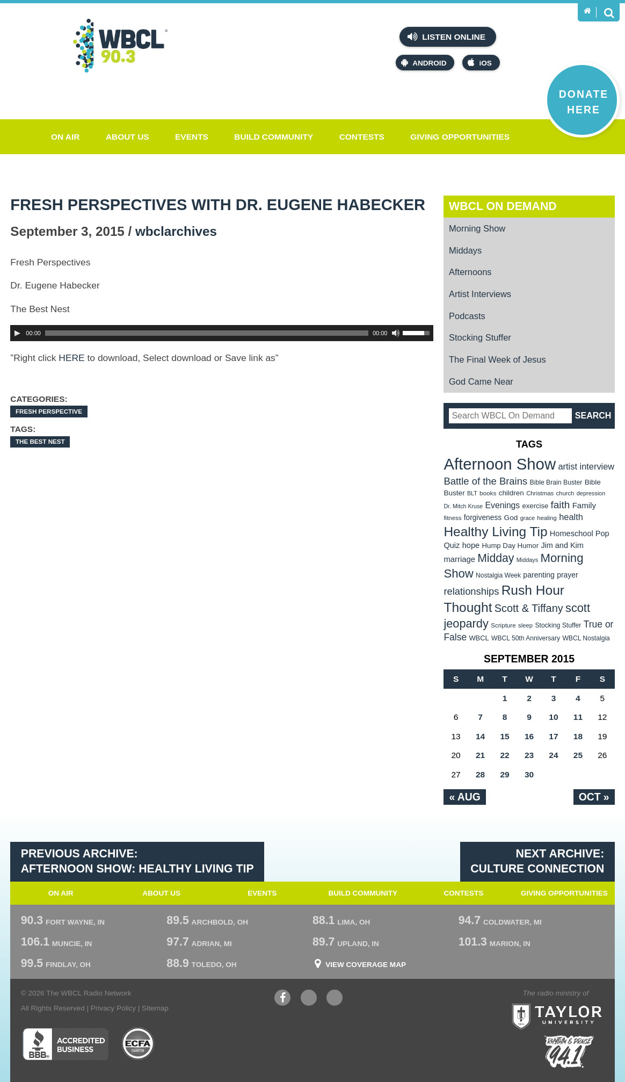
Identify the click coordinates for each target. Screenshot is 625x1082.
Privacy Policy (113, 1008)
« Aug (464, 797)
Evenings (502, 505)
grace (527, 518)
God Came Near (481, 381)
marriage (459, 559)
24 (553, 755)
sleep (525, 625)
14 (480, 736)
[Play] (17, 333)
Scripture (503, 625)
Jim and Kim (562, 545)
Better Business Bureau (65, 1044)
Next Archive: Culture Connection (537, 861)
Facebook (282, 999)
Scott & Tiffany (529, 608)
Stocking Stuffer (480, 337)
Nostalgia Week (498, 575)
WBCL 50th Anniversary (525, 638)
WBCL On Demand (503, 206)
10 (553, 717)
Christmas (540, 493)
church (565, 493)
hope (471, 545)
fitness (452, 518)
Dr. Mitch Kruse (463, 506)
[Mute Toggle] (395, 333)
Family (584, 505)
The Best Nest (40, 441)
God (511, 518)
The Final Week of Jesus (497, 359)
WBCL (479, 638)
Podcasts (467, 316)
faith (560, 504)
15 (504, 736)
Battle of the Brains (485, 481)
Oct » (594, 797)
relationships (471, 591)
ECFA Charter (138, 1044)
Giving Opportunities (460, 136)
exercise (535, 506)
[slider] (206, 333)
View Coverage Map (365, 965)
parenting (539, 575)
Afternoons (470, 272)
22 (504, 755)
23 (529, 755)
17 (553, 736)
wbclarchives (176, 231)
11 (578, 717)
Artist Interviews (480, 294)
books (487, 492)
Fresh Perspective (49, 411)
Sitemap (155, 1008)
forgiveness (483, 518)
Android (423, 62)
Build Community (273, 136)
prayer (567, 575)
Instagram (334, 999)
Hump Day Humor (510, 546)
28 (480, 774)
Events (191, 136)
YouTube (309, 999)
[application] (221, 333)
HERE (71, 357)
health (571, 517)
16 (529, 736)
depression (591, 493)
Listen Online (446, 36)
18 (578, 736)
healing (547, 518)
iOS (479, 62)
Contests (361, 136)
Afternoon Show (500, 464)
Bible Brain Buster (556, 482)
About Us (127, 136)
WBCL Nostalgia (585, 638)
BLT (472, 493)
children (511, 493)
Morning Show (477, 228)
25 (578, 755)
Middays (465, 250)
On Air (65, 136)
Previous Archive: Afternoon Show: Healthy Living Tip (137, 861)
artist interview (586, 466)
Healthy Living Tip (495, 531)
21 (480, 755)
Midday (495, 558)
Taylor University (577, 1003)
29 (504, 774)
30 (529, 774)
